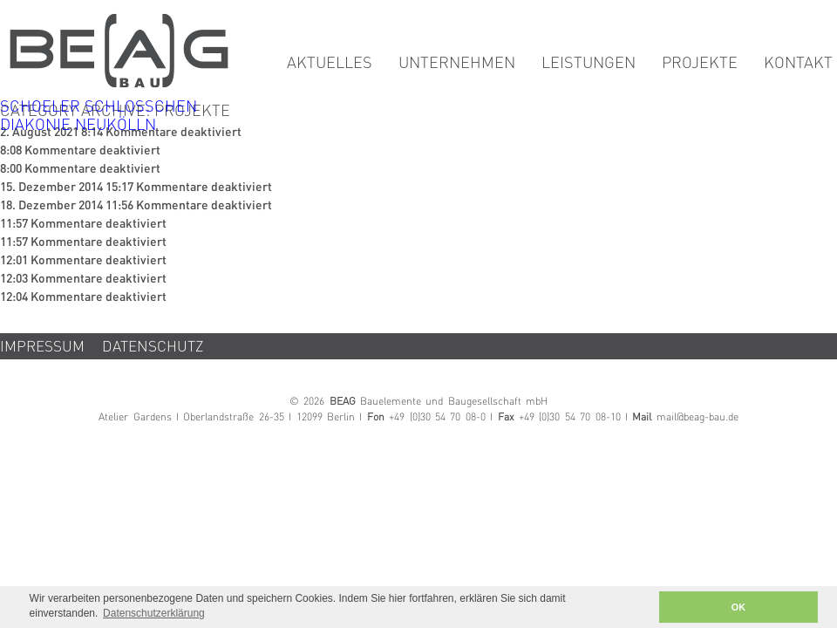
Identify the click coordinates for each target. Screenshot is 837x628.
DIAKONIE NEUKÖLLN (78, 125)
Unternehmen (456, 64)
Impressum (42, 347)
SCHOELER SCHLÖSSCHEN (98, 107)
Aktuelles (329, 64)
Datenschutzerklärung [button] (154, 613)
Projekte (700, 64)
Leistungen (588, 64)
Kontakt (798, 64)
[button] (640, 607)
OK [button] (738, 607)
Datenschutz (153, 347)
